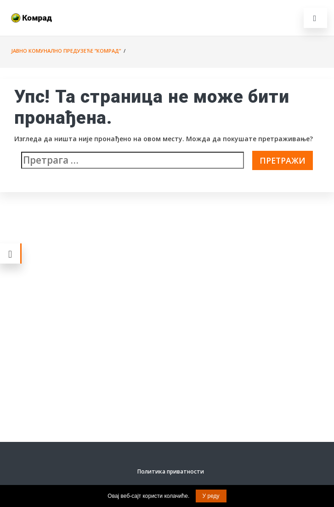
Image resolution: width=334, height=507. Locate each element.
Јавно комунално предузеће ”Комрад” (66, 50)
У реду (211, 496)
